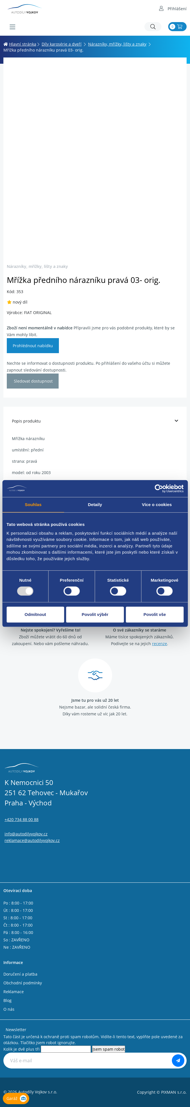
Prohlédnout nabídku (33, 345)
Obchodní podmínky (22, 983)
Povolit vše (155, 614)
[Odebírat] (178, 1060)
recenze (159, 643)
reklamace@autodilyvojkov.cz (32, 840)
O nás (8, 1009)
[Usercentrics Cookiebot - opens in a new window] (158, 488)
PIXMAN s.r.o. (174, 1092)
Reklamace (13, 991)
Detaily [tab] (95, 504)
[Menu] (12, 27)
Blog (7, 1000)
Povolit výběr (95, 614)
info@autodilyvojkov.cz (26, 834)
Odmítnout (35, 614)
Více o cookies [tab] (157, 504)
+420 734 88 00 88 (22, 819)
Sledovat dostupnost (33, 381)
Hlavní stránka (19, 44)
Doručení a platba (20, 974)
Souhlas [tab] (33, 504)
